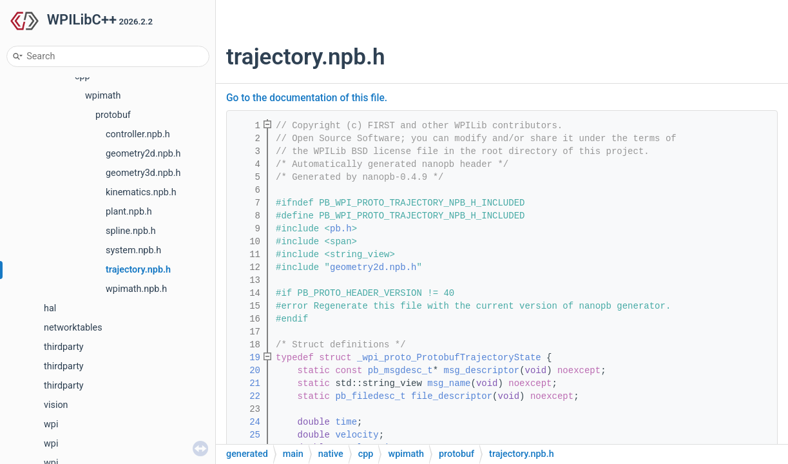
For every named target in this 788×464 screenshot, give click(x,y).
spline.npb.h (131, 231)
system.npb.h (133, 250)
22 (246, 396)
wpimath (102, 95)
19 (246, 358)
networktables (73, 327)
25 (246, 435)
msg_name (448, 383)
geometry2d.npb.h (143, 153)
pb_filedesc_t (370, 396)
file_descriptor (451, 396)
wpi (51, 424)
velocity (356, 435)
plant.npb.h (129, 211)
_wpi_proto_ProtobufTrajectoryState (449, 358)
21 (246, 383)
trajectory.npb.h (138, 269)
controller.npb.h (138, 134)
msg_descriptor (482, 370)
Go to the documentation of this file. (306, 98)
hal (50, 308)
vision (56, 405)
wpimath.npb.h (136, 289)
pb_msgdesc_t (400, 370)
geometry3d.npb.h (143, 173)
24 (246, 422)
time (346, 422)
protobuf (113, 115)
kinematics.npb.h (141, 192)
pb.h (341, 229)
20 (246, 370)
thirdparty (64, 347)
